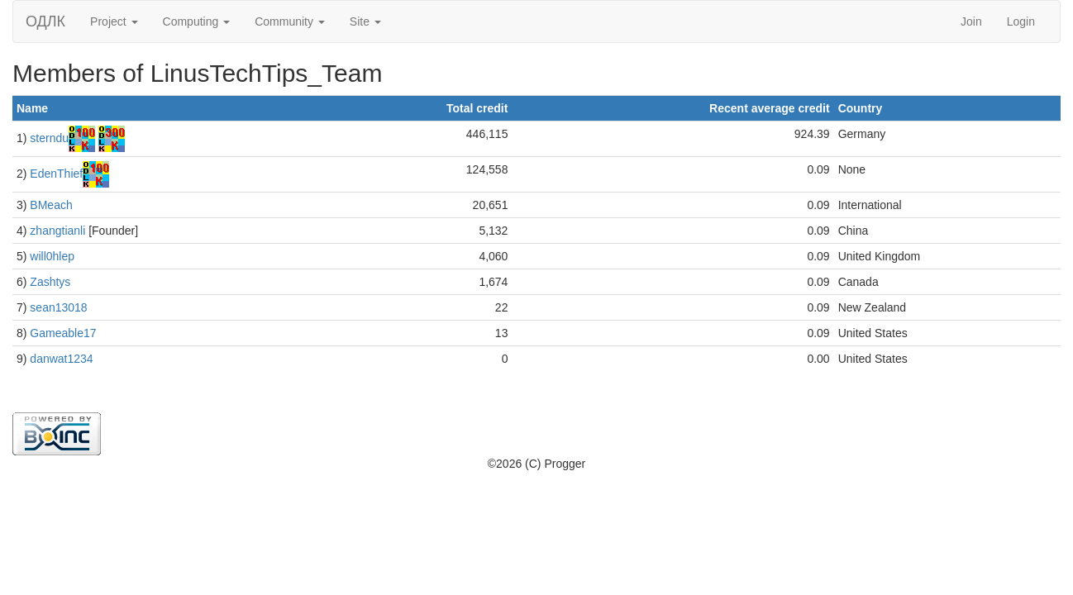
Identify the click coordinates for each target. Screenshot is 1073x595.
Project (113, 21)
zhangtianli (57, 230)
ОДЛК (45, 21)
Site (365, 21)
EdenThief (56, 173)
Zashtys (50, 281)
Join (971, 21)
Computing (197, 21)
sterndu (49, 138)
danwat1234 (61, 358)
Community (290, 21)
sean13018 (58, 307)
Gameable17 (63, 333)
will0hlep (52, 256)
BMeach (51, 205)
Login (1021, 21)
